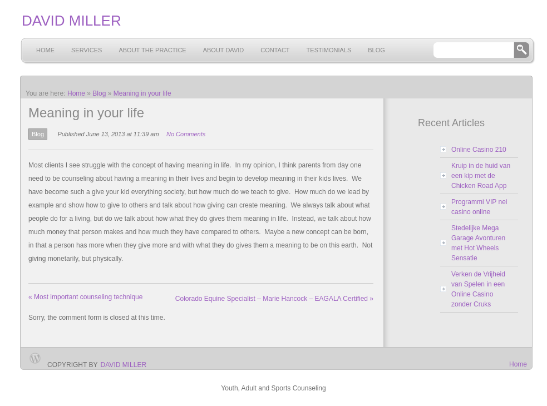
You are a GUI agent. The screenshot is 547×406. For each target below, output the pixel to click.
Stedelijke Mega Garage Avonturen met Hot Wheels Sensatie (478, 243)
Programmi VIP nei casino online (479, 207)
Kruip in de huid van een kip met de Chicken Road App (480, 176)
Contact (274, 50)
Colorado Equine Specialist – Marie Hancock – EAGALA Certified (274, 299)
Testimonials (329, 50)
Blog (376, 50)
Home (45, 50)
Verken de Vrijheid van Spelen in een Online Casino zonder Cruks (478, 289)
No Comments (185, 134)
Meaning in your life (142, 93)
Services (86, 50)
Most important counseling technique (85, 297)
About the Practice (152, 50)
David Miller (123, 365)
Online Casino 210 (478, 150)
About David (223, 50)
